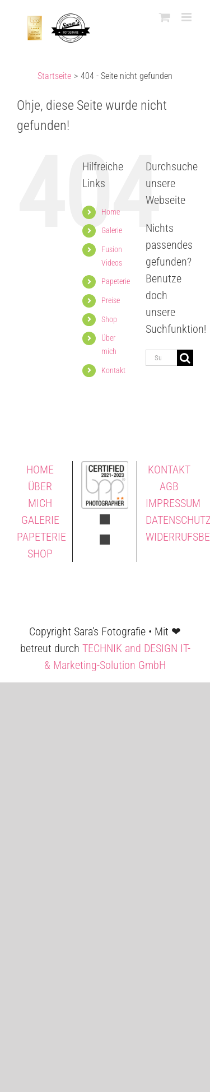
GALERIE (40, 520)
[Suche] (185, 358)
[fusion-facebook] (105, 519)
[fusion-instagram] (105, 540)
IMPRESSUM (173, 503)
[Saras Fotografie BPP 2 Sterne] (104, 466)
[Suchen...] (161, 358)
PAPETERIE (41, 536)
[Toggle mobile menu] (187, 17)
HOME (40, 469)
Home (110, 211)
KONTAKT (169, 469)
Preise (110, 300)
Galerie (111, 230)
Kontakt (113, 370)
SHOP (40, 553)
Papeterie (115, 281)
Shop (109, 319)
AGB (169, 486)
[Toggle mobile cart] (164, 17)
